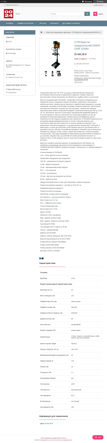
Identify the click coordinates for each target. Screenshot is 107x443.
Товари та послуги (25, 23)
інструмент (68, 93)
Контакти (54, 23)
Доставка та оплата (71, 23)
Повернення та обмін (15, 29)
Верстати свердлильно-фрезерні (59, 32)
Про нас (43, 23)
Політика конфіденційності (64, 440)
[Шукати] (87, 14)
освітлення (55, 197)
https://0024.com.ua (14, 89)
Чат (98, 437)
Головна (9, 23)
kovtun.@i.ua (12, 92)
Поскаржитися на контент (47, 440)
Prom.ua (63, 438)
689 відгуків (88, 1)
